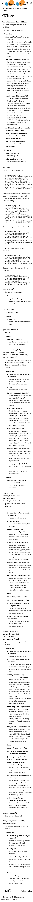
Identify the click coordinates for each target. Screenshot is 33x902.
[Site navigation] (2, 2)
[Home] (3, 8)
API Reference (10, 8)
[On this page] (31, 2)
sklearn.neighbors (22, 8)
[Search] (27, 2)
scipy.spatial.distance (14, 118)
